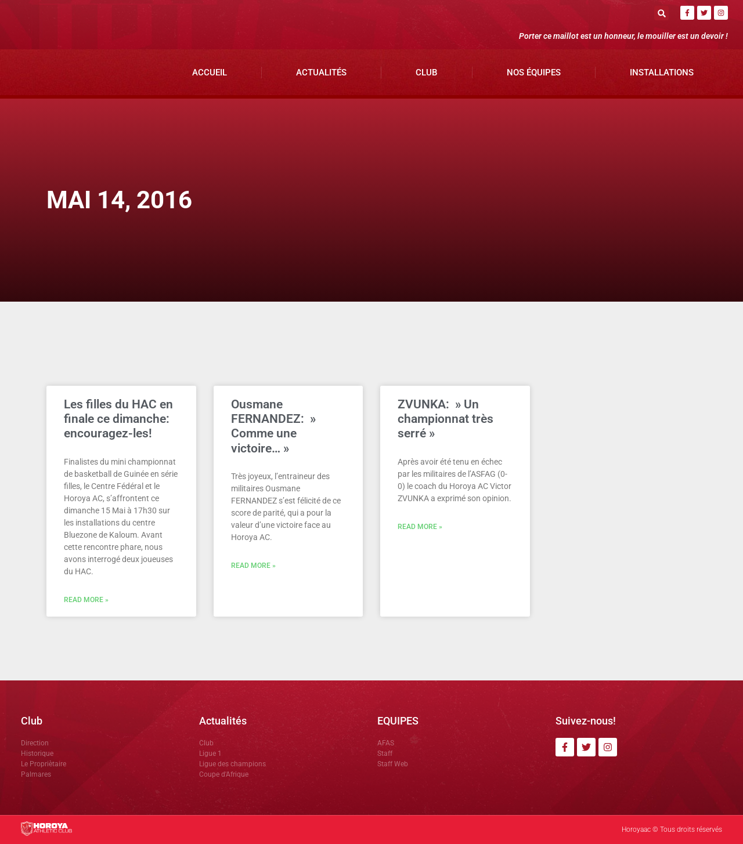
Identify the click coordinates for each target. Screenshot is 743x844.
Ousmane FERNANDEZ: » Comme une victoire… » (273, 426)
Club (426, 72)
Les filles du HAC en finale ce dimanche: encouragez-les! (118, 418)
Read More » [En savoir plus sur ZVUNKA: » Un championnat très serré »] (420, 527)
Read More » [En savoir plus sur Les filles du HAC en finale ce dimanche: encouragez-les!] (86, 600)
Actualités (321, 72)
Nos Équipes (534, 72)
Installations (662, 72)
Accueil (209, 72)
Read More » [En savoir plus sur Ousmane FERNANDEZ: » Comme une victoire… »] (253, 566)
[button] (661, 13)
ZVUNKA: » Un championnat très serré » (445, 418)
